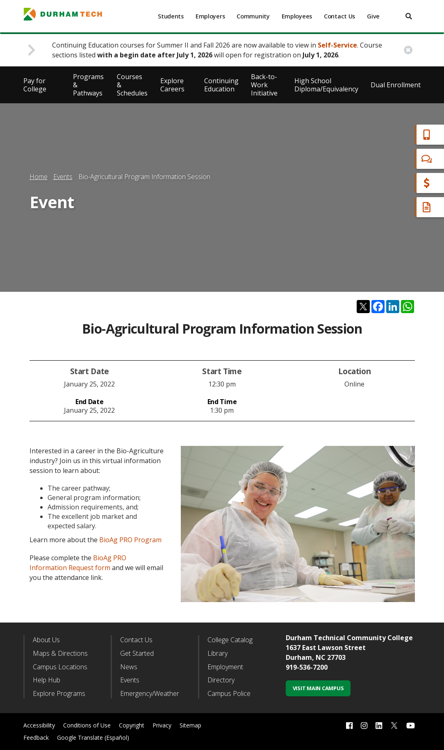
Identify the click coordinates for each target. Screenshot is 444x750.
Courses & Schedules (132, 85)
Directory (221, 679)
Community (253, 16)
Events (63, 176)
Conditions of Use (87, 725)
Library (217, 653)
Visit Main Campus (318, 688)
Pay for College (34, 84)
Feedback (36, 737)
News (128, 666)
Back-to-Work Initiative (264, 85)
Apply (392, 134)
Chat (390, 159)
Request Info (404, 207)
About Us (46, 639)
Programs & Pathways (88, 85)
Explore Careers (172, 84)
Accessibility (39, 725)
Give (373, 16)
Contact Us (339, 16)
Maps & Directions (60, 653)
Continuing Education (221, 84)
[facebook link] (349, 726)
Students (171, 16)
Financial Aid (402, 183)
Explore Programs (59, 693)
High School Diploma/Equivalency (326, 84)
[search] (408, 16)
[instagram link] (364, 726)
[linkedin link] (378, 726)
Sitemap (190, 725)
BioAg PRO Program (130, 539)
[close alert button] (408, 50)
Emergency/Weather (149, 693)
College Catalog (230, 639)
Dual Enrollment (396, 84)
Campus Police (228, 693)
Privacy (162, 725)
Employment (225, 666)
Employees (297, 16)
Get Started (137, 653)
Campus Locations (60, 666)
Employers (210, 16)
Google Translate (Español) (93, 737)
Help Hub (46, 679)
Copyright (131, 725)
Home (39, 176)
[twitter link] (394, 724)
